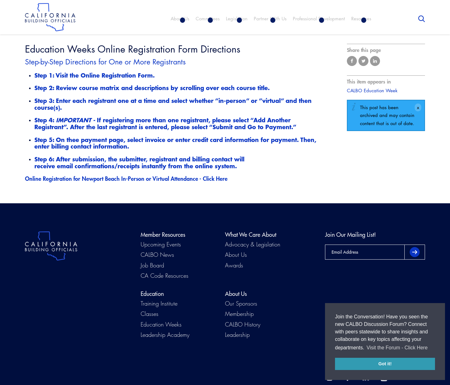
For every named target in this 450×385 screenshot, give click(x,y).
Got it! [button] (385, 363)
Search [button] (421, 19)
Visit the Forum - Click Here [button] (397, 347)
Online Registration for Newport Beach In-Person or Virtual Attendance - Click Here (126, 178)
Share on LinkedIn (375, 61)
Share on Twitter (363, 61)
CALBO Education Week (372, 91)
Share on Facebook (352, 61)
